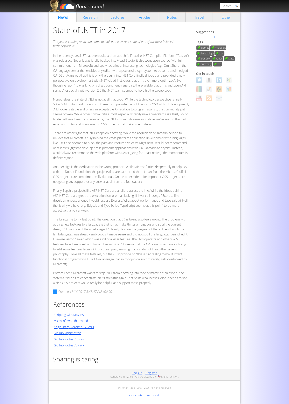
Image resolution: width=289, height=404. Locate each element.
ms (219, 64)
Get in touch (135, 395)
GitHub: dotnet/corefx (69, 345)
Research (90, 17)
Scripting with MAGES (69, 315)
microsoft (220, 47)
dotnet (205, 47)
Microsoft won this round (71, 321)
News (63, 17)
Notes (172, 17)
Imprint (157, 395)
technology (207, 53)
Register (151, 373)
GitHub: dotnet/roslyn (69, 339)
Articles (145, 17)
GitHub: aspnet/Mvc (67, 333)
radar (219, 58)
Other (226, 17)
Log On (137, 373)
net (222, 53)
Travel (199, 17)
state (231, 58)
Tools (147, 395)
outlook (205, 58)
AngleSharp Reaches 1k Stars (74, 327)
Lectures (117, 17)
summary (206, 64)
